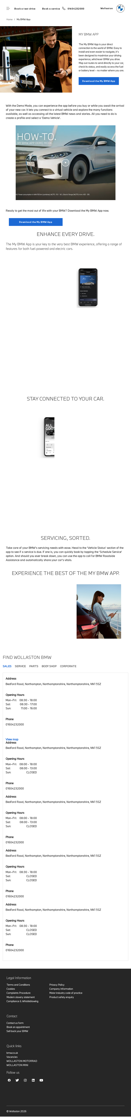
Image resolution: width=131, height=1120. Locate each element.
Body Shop (49, 666)
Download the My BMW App (35, 222)
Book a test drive (24, 8)
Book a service (51, 8)
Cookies (10, 988)
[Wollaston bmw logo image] (112, 8)
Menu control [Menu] (8, 8)
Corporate (68, 666)
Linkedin (33, 1080)
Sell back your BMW (17, 1031)
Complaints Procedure (18, 992)
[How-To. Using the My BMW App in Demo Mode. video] (65, 162)
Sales (7, 666)
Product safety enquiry (61, 997)
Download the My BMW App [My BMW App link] (98, 81)
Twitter (17, 1080)
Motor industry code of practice (65, 992)
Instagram (25, 1080)
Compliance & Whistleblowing (22, 1001)
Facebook (9, 1080)
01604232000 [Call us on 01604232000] (76, 8)
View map (12, 739)
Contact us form (15, 1023)
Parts (33, 666)
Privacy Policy (56, 984)
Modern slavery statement (20, 997)
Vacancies (12, 1057)
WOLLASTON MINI (17, 1065)
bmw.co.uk (12, 1052)
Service (20, 666)
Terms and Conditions (18, 984)
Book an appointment (18, 1027)
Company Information (61, 988)
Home (9, 19)
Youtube (41, 1080)
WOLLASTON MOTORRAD (21, 1061)
